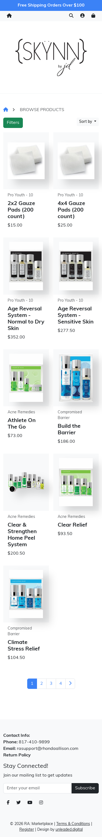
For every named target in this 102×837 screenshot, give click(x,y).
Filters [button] (13, 123)
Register (26, 830)
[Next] (70, 684)
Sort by (86, 122)
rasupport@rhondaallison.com (47, 749)
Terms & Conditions (73, 824)
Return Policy (17, 755)
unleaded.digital (69, 830)
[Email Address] (37, 788)
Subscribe (85, 788)
